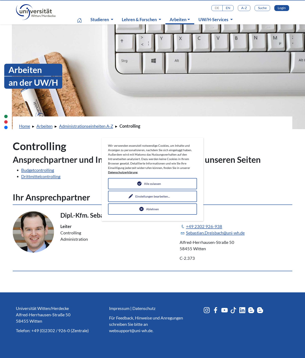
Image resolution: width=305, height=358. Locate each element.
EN (228, 8)
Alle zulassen (152, 183)
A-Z (244, 8)
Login (282, 8)
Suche (262, 8)
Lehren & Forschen (140, 19)
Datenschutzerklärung (122, 172)
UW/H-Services (213, 19)
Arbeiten (181, 19)
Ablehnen (152, 209)
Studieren (100, 19)
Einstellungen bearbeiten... (152, 196)
